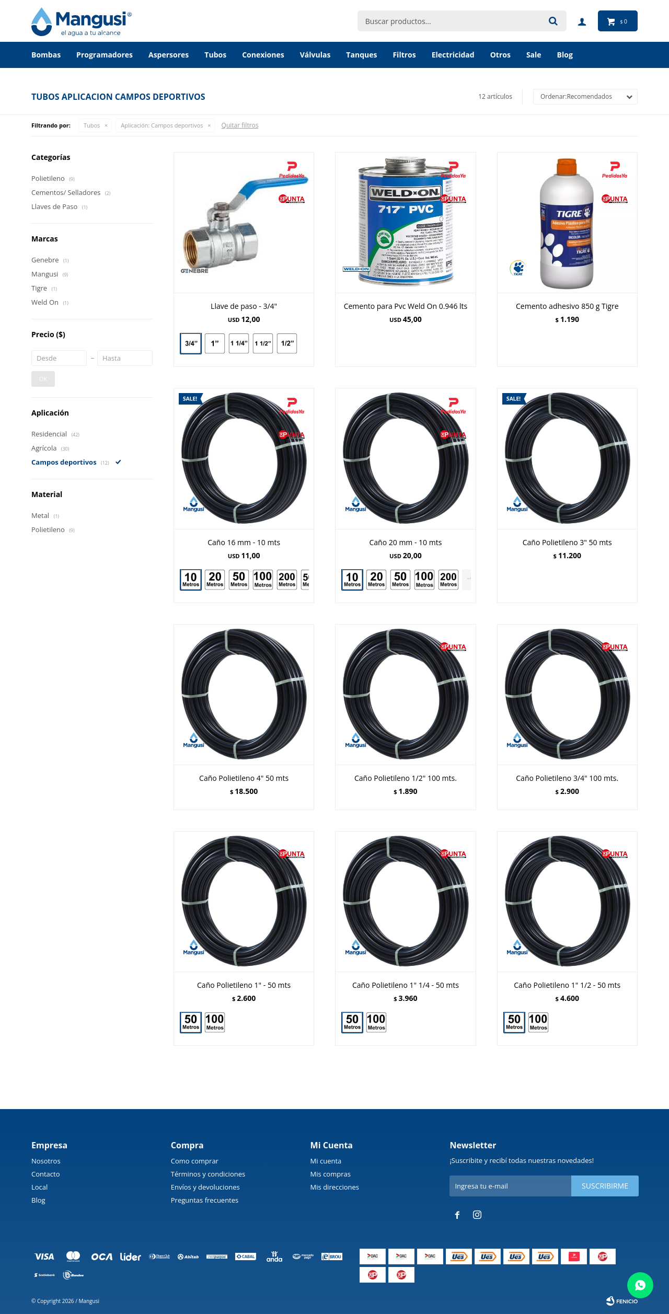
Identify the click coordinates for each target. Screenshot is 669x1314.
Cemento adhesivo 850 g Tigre (567, 306)
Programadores (104, 55)
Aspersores (168, 55)
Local (39, 1187)
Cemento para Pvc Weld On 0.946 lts (406, 306)
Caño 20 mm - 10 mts (406, 542)
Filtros (404, 55)
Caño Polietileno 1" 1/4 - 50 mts (405, 985)
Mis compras (330, 1174)
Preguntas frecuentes (204, 1200)
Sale (533, 55)
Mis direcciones (334, 1187)
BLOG (565, 55)
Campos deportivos (162, 125)
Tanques (361, 55)
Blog (38, 1200)
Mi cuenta (326, 1161)
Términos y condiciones (208, 1174)
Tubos (215, 55)
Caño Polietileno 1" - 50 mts (244, 985)
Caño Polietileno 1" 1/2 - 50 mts (567, 985)
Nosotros (46, 1161)
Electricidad (453, 55)
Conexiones (263, 55)
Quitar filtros (240, 125)
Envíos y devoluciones (205, 1187)
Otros (500, 55)
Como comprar (194, 1161)
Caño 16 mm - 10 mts (243, 542)
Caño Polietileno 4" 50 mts (244, 778)
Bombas (46, 55)
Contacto (45, 1174)
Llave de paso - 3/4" (244, 306)
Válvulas (315, 55)
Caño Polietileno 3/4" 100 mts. (567, 778)
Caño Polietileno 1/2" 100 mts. (405, 778)
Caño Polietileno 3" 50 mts (567, 542)
